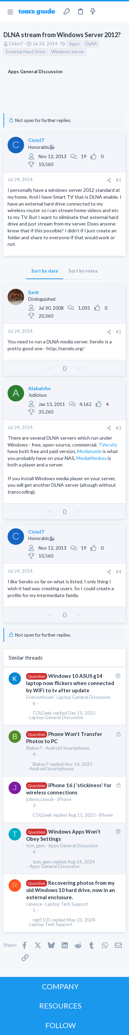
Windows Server (67, 51)
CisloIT (16, 43)
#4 (118, 571)
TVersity (107, 445)
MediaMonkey (91, 458)
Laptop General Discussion (83, 697)
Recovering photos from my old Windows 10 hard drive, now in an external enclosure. (70, 890)
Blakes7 (34, 748)
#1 (118, 180)
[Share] (109, 180)
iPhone (64, 799)
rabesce (34, 904)
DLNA (91, 43)
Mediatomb (89, 451)
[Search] (120, 11)
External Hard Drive (25, 51)
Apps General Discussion (73, 845)
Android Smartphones (67, 748)
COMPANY (60, 986)
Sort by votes (83, 271)
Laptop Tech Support (66, 904)
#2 (118, 331)
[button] (10, 11)
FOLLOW (60, 1025)
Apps (74, 43)
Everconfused (39, 697)
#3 (118, 428)
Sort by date (44, 271)
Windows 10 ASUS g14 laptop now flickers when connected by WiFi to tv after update (70, 683)
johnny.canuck (40, 799)
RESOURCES (60, 1005)
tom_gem (35, 845)
